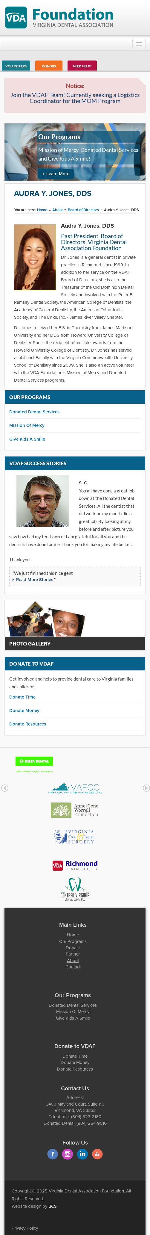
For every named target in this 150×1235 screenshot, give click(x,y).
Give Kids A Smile (27, 439)
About (57, 210)
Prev (4, 788)
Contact (72, 967)
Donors (49, 66)
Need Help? (82, 66)
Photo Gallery (30, 643)
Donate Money (24, 710)
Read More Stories (34, 580)
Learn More (57, 174)
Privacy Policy (25, 1228)
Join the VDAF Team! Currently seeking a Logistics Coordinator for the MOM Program (75, 97)
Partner (73, 954)
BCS (52, 1206)
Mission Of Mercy (27, 425)
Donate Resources (27, 724)
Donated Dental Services (34, 412)
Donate (73, 948)
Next (146, 788)
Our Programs (73, 941)
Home (42, 210)
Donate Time (22, 697)
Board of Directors (83, 210)
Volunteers (16, 66)
